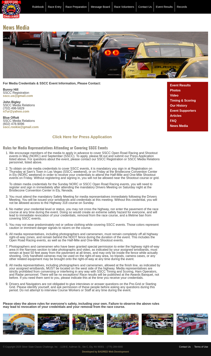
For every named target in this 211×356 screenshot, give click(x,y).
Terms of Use (201, 347)
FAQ (173, 120)
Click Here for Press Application (82, 137)
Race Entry (54, 6)
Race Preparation (76, 6)
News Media (179, 126)
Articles (176, 115)
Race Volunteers (124, 6)
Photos (175, 90)
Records (182, 6)
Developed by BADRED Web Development (105, 351)
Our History (178, 105)
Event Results (164, 6)
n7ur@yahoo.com (16, 111)
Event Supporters (183, 110)
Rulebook (38, 6)
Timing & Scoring (183, 100)
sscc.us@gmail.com (18, 95)
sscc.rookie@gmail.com (21, 127)
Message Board (100, 6)
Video (174, 95)
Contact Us (145, 6)
